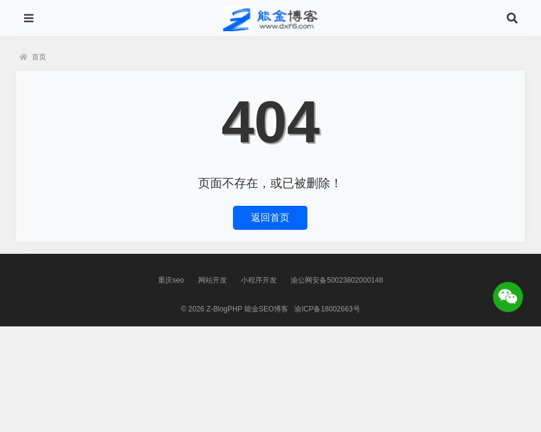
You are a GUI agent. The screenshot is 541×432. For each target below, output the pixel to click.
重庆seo (171, 280)
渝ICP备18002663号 (327, 309)
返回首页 (270, 217)
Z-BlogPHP (225, 309)
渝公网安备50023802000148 (336, 280)
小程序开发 (259, 280)
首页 (32, 57)
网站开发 (212, 280)
